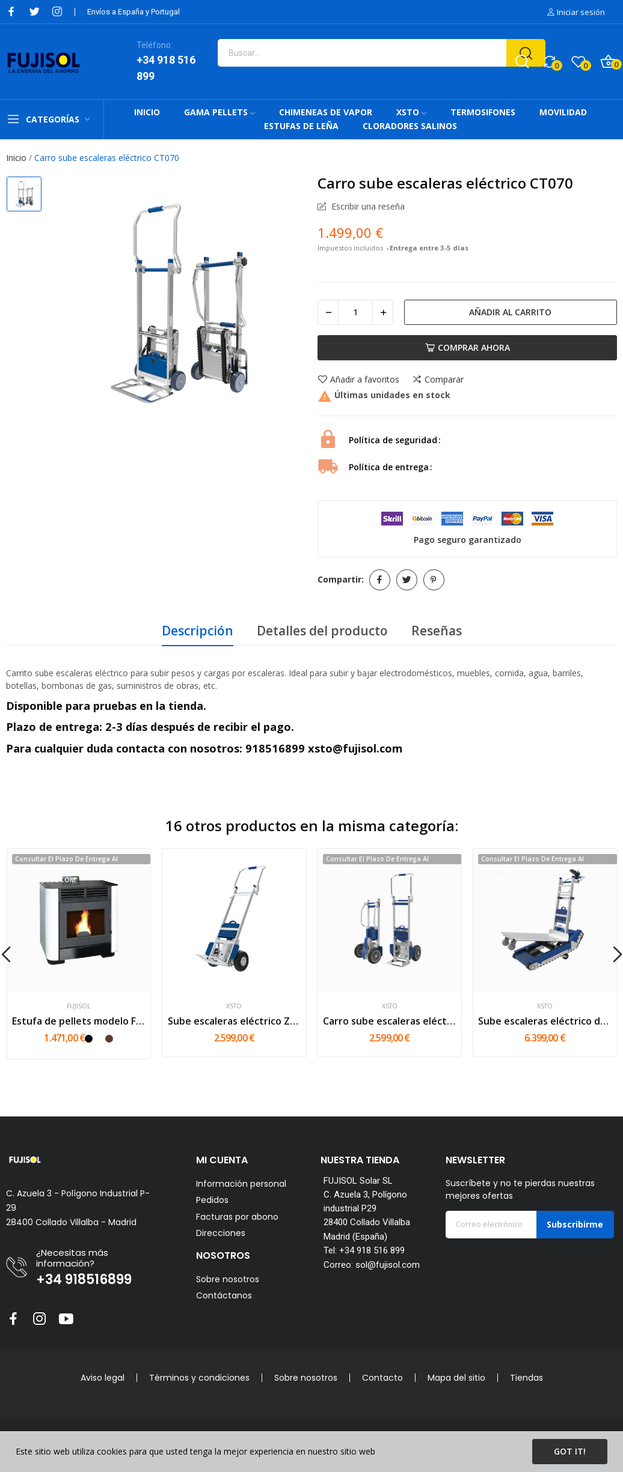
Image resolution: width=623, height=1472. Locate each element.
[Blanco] (99, 1039)
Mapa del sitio (456, 1378)
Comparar (438, 379)
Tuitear (406, 579)
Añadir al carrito (510, 312)
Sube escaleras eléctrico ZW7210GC (234, 1021)
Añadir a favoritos (358, 379)
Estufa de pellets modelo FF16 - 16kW (78, 1021)
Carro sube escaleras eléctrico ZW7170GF (389, 1021)
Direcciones (220, 1233)
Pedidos (212, 1200)
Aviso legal (102, 1378)
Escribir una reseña (367, 206)
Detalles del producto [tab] (322, 630)
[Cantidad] (355, 312)
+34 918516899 (84, 1280)
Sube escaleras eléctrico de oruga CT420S (544, 1021)
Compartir (379, 579)
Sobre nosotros (227, 1279)
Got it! (570, 1451)
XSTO (234, 1006)
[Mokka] (109, 1039)
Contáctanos (224, 1295)
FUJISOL (79, 1006)
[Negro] (89, 1039)
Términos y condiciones (199, 1378)
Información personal (241, 1184)
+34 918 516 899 (166, 67)
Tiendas (526, 1378)
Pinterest (433, 579)
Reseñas (436, 630)
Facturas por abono (237, 1217)
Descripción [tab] (197, 630)
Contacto (382, 1378)
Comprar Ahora (467, 347)
